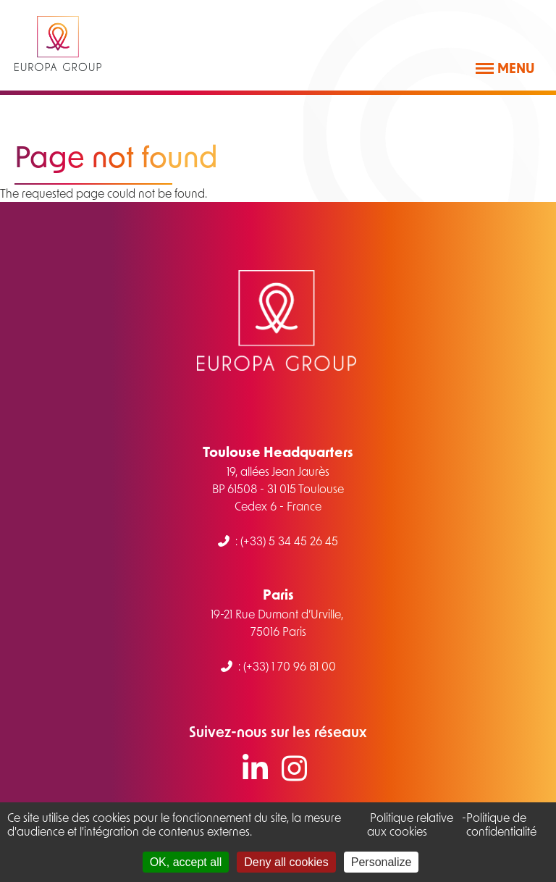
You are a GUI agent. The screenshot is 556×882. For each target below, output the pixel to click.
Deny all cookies (286, 862)
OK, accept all (186, 862)
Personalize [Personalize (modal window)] (381, 862)
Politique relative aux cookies (410, 824)
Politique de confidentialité (501, 824)
